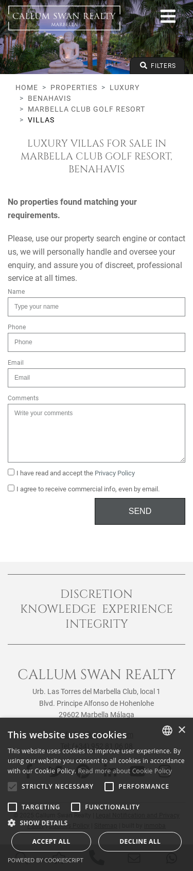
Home (26, 87)
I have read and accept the (71, 473)
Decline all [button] (140, 841)
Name (16, 291)
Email (16, 362)
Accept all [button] (51, 841)
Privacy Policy (115, 473)
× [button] (181, 730)
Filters (157, 65)
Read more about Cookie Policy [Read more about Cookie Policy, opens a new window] (125, 771)
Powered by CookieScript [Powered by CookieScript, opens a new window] (45, 860)
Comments (23, 398)
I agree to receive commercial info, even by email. (84, 489)
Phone (17, 327)
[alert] (96, 794)
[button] (96, 822)
